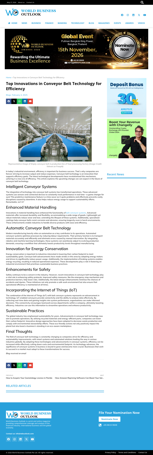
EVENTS (117, 23)
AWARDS (129, 23)
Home (8, 77)
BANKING (62, 23)
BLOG (91, 23)
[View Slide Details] (126, 98)
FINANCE (49, 23)
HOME (12, 23)
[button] (8, 101)
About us (21, 2)
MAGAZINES (104, 23)
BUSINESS (36, 23)
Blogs (8, 95)
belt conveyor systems (76, 213)
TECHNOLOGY (77, 23)
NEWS (24, 23)
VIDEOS (141, 23)
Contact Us (30, 2)
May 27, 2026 (11, 2)
